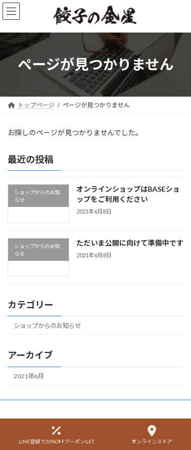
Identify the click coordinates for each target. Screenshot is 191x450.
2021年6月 (29, 376)
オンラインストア (151, 434)
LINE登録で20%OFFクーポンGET (56, 434)
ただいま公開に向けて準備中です (129, 242)
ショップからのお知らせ (47, 325)
